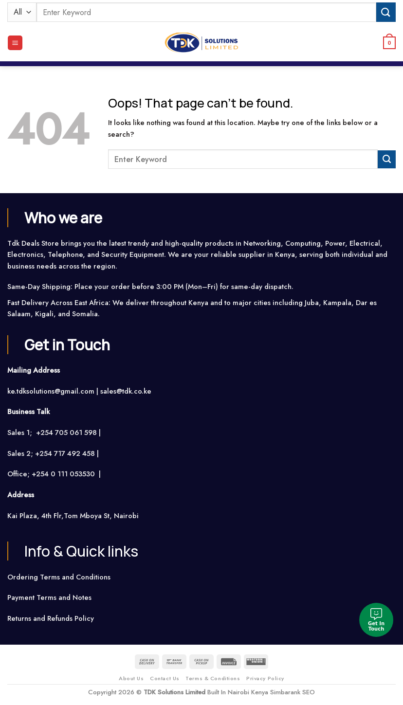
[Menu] (15, 43)
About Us (131, 678)
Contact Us (165, 678)
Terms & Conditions (212, 678)
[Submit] (386, 11)
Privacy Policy (265, 678)
